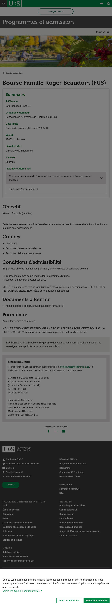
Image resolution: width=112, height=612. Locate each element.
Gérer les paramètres (69, 600)
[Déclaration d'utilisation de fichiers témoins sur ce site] (56, 590)
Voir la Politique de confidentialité (20, 591)
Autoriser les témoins (97, 600)
